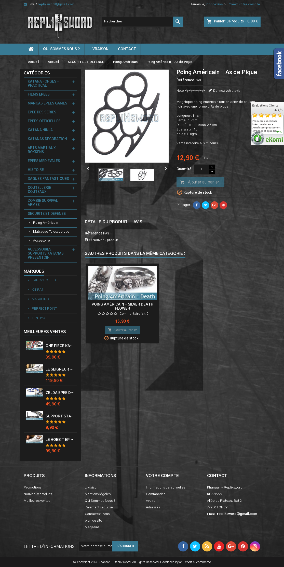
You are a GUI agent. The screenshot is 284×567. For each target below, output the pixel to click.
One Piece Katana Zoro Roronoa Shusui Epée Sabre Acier (60, 346)
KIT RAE (37, 290)
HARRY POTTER (43, 280)
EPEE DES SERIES (42, 112)
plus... (279, 132)
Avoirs (150, 501)
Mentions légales (98, 494)
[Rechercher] (142, 22)
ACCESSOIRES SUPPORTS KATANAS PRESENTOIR (46, 253)
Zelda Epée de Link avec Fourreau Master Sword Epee (60, 393)
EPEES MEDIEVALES (44, 161)
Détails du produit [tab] (106, 222)
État (88, 240)
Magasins (92, 527)
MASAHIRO (40, 299)
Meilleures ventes (37, 501)
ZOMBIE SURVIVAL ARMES (43, 203)
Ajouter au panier (199, 182)
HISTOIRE (36, 170)
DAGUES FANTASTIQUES (48, 179)
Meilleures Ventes (45, 332)
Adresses (153, 507)
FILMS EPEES (39, 94)
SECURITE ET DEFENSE (47, 214)
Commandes (155, 494)
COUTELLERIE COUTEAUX (39, 190)
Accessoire (41, 240)
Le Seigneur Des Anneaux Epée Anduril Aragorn (60, 369)
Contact (217, 476)
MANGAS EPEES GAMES (47, 103)
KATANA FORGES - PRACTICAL (43, 83)
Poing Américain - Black (122, 304)
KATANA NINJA (40, 130)
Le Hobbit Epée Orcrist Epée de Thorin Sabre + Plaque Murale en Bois (60, 440)
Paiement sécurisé (99, 507)
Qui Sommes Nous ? (61, 49)
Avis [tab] (137, 222)
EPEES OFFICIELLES (44, 121)
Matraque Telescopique (51, 231)
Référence (185, 80)
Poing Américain (45, 223)
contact (127, 49)
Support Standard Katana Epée (60, 416)
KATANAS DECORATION (47, 139)
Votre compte (162, 476)
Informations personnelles (165, 487)
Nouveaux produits (38, 494)
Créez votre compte (244, 4)
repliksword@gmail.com (56, 4)
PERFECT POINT (44, 308)
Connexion (214, 4)
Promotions (32, 487)
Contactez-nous (97, 514)
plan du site (93, 520)
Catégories (37, 73)
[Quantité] (201, 169)
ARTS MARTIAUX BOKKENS (42, 150)
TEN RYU (38, 318)
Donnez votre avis (226, 91)
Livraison (99, 49)
